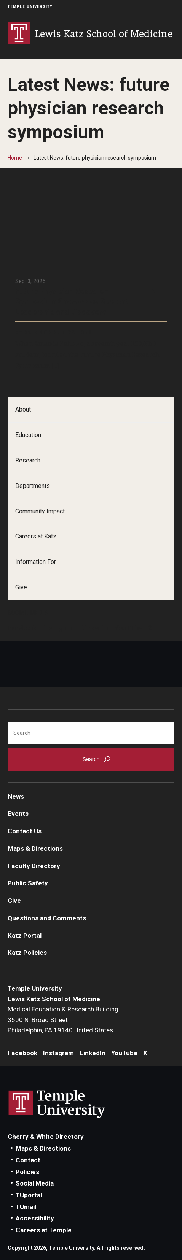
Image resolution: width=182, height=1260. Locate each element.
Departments (32, 485)
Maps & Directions (35, 848)
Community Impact (40, 511)
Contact (28, 1160)
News (16, 796)
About (23, 409)
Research (27, 460)
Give (21, 587)
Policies (27, 1172)
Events (18, 813)
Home (15, 158)
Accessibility (35, 1218)
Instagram (58, 627)
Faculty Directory (34, 866)
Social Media (35, 1183)
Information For (35, 561)
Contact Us (25, 831)
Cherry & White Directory (46, 1136)
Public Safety (28, 883)
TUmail (26, 1207)
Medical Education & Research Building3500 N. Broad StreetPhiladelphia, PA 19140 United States (63, 1019)
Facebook (22, 627)
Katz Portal (25, 935)
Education (28, 434)
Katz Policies (27, 952)
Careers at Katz (35, 536)
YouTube (128, 627)
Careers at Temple (44, 1230)
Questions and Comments (47, 918)
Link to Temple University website (57, 1104)
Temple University (30, 6)
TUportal (29, 1195)
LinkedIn (94, 627)
